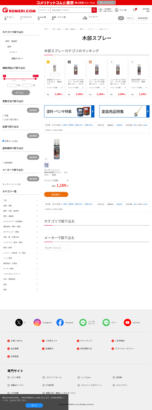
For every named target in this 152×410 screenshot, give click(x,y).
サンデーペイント (53, 247)
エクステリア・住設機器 (12, 221)
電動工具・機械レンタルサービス (60, 393)
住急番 (119, 377)
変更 (121, 18)
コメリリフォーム (54, 377)
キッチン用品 (8, 268)
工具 (5, 200)
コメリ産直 (16, 377)
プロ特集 (15, 393)
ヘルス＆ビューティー (11, 274)
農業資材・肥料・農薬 (11, 227)
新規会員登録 (143, 18)
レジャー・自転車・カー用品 (14, 253)
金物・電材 (7, 206)
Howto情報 (42, 18)
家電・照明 (7, 248)
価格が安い (80, 125)
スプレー (13, 52)
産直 (5, 290)
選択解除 (33, 110)
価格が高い (89, 125)
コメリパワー (122, 385)
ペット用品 (7, 258)
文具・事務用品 (9, 279)
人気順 (64, 125)
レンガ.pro (85, 377)
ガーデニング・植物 (11, 232)
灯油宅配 (50, 385)
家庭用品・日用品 (10, 263)
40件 (135, 125)
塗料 (9, 47)
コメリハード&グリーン (91, 385)
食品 (5, 284)
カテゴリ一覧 (9, 18)
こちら (11, 400)
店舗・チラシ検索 (59, 18)
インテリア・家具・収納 (12, 242)
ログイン (130, 18)
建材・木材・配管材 (11, 211)
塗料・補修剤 (11, 41)
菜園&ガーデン (17, 385)
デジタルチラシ (26, 18)
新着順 (71, 125)
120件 (145, 125)
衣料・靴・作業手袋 (11, 237)
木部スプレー (17, 59)
